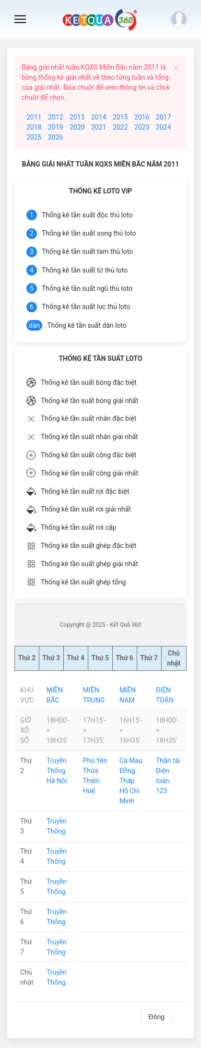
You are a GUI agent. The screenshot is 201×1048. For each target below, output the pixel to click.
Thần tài (168, 760)
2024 (163, 127)
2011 (33, 117)
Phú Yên (95, 760)
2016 (141, 117)
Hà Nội (57, 781)
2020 (77, 127)
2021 (98, 127)
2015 (120, 117)
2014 (98, 117)
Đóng (157, 1017)
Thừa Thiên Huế (91, 781)
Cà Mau (130, 760)
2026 (55, 137)
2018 (33, 127)
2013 (77, 117)
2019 (55, 127)
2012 (55, 117)
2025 (33, 137)
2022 (120, 127)
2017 (163, 117)
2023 (141, 127)
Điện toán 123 (162, 781)
